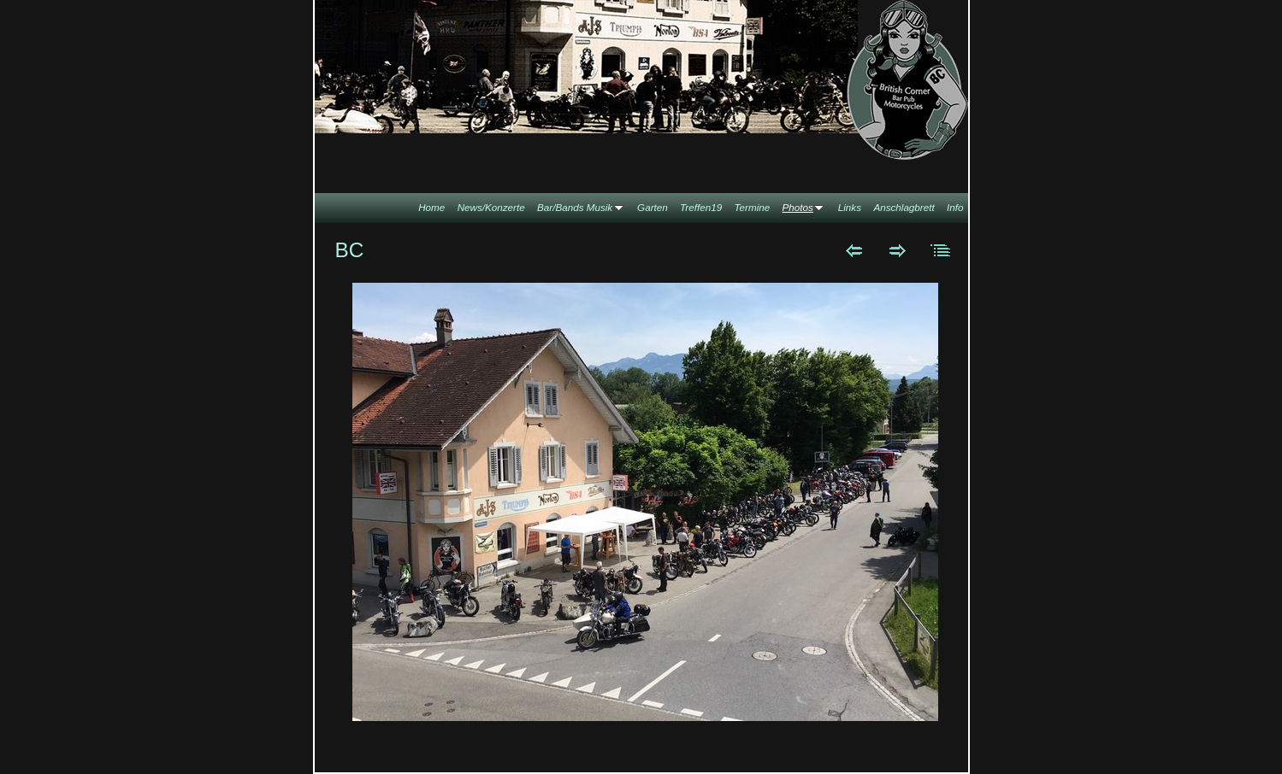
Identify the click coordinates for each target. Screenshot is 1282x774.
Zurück (854, 250)
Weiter (897, 250)
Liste (941, 250)
